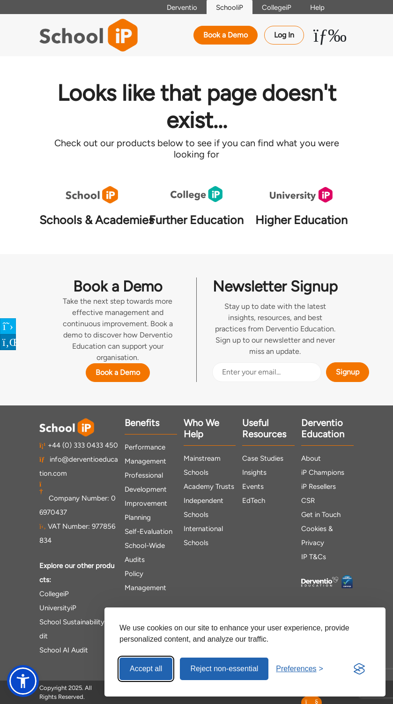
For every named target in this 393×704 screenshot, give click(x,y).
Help (317, 7)
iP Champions (322, 472)
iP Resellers (318, 486)
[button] (23, 681)
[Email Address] (266, 372)
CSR (308, 500)
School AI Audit (63, 650)
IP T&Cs (313, 557)
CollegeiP (276, 7)
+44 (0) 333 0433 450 (78, 445)
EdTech (253, 500)
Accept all (146, 669)
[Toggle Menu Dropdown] (330, 35)
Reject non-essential (224, 669)
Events (253, 486)
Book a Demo (225, 34)
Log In (284, 34)
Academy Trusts (209, 486)
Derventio (182, 7)
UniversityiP (57, 608)
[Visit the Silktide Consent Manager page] (359, 669)
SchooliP (229, 7)
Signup (347, 371)
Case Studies (262, 458)
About (311, 458)
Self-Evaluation (148, 531)
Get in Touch (321, 514)
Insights (254, 472)
